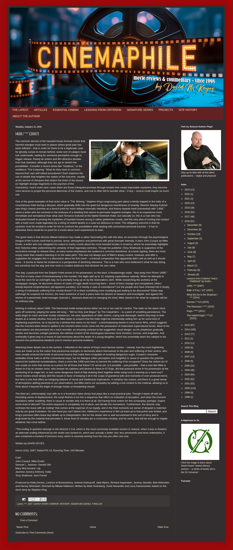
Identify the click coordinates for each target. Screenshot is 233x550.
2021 (187, 198)
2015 (187, 325)
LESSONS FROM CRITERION (102, 109)
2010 (187, 343)
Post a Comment (28, 520)
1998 (187, 397)
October (191, 234)
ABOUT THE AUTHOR (26, 116)
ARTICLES (40, 109)
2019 (187, 207)
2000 (187, 388)
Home (93, 527)
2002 (187, 379)
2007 (30, 504)
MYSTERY (65, 504)
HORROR (54, 504)
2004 (187, 370)
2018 (187, 212)
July (189, 247)
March (190, 265)
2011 (187, 338)
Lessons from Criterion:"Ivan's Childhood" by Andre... (202, 280)
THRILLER (97, 504)
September (193, 238)
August (191, 243)
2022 (187, 194)
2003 (187, 374)
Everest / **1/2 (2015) (198, 302)
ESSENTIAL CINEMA (66, 109)
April (190, 261)
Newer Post (22, 527)
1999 (187, 392)
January (191, 274)
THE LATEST (20, 109)
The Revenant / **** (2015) (200, 306)
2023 (187, 189)
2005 (187, 365)
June (190, 252)
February (192, 270)
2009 (187, 347)
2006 (187, 361)
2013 (187, 334)
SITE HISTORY (188, 109)
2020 (187, 203)
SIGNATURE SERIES (140, 109)
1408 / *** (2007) (195, 286)
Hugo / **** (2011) (196, 311)
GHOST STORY (41, 504)
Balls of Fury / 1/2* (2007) (200, 290)
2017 (187, 216)
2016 (187, 221)
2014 (187, 329)
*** (25, 504)
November (193, 229)
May (189, 256)
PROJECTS (166, 109)
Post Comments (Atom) (41, 532)
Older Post (163, 527)
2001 (187, 383)
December (193, 225)
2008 (187, 352)
